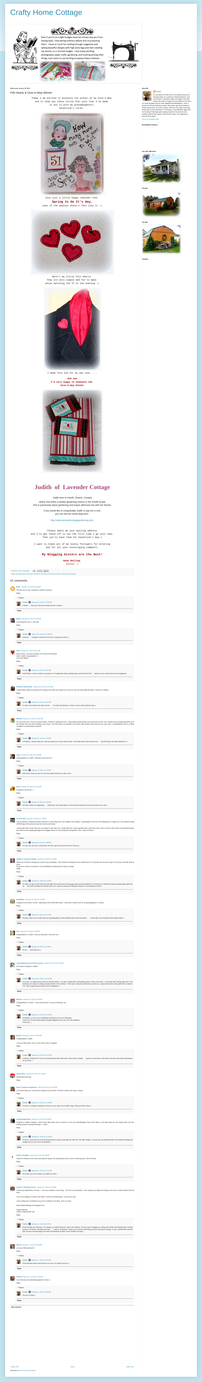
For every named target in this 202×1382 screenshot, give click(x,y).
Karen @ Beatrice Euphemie (26, 1087)
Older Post (130, 1367)
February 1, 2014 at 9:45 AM (41, 1292)
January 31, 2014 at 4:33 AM (46, 1187)
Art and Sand (21, 819)
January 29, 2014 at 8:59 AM (31, 619)
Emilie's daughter (22, 1155)
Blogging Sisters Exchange (24, 574)
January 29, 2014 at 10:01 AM (43, 687)
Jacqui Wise (20, 1074)
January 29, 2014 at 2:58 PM (30, 931)
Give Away (44, 574)
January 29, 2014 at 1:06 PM (41, 802)
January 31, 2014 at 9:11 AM (41, 1260)
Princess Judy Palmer (24, 687)
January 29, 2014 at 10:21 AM (33, 719)
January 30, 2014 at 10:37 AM (42, 1055)
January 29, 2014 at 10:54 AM (31, 755)
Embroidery (36, 574)
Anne (18, 755)
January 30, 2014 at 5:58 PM (41, 1119)
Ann (17, 931)
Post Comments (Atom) (28, 1370)
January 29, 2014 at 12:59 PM (42, 634)
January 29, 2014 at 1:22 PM (36, 819)
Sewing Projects (71, 574)
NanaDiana (20, 899)
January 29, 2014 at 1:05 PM (41, 770)
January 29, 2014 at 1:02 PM (41, 702)
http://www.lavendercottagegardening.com (71, 520)
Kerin (18, 787)
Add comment (16, 1307)
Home (73, 1367)
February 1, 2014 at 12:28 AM (33, 1277)
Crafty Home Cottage (46, 12)
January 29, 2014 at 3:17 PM (41, 915)
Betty (18, 587)
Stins (18, 651)
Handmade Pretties (54, 574)
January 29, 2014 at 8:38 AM (31, 587)
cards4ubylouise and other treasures (29, 963)
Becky (18, 619)
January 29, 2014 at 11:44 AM (31, 787)
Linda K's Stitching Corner (26, 1187)
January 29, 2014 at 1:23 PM (47, 859)
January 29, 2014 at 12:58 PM (42, 602)
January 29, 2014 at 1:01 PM (41, 670)
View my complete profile (150, 119)
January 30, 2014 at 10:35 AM (42, 1015)
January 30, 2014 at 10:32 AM (42, 979)
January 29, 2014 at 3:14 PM (41, 881)
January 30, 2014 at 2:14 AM (35, 1074)
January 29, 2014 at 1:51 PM (34, 899)
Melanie (19, 719)
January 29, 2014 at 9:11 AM (30, 651)
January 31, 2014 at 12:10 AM (42, 1137)
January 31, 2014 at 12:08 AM (42, 1103)
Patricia (19, 1277)
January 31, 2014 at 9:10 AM (41, 1224)
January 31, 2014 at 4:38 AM (32, 1245)
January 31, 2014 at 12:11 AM (42, 1171)
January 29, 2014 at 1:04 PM (41, 738)
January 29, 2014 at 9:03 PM (31, 1035)
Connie (25, 602)
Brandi (18, 1035)
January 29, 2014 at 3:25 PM (53, 963)
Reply (18, 593)
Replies (21, 598)
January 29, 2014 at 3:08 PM (41, 842)
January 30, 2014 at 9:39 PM (39, 1155)
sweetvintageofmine (23, 1119)
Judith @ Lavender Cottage (26, 859)
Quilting (63, 574)
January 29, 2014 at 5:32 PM (32, 999)
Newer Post (15, 1367)
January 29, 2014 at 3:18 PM (41, 947)
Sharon (19, 1245)
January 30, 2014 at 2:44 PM (47, 1087)
